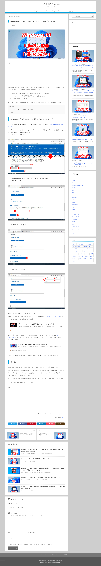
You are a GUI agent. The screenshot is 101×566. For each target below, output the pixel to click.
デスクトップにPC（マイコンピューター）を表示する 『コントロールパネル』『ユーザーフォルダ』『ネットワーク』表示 (82, 163)
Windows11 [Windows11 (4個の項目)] (88, 244)
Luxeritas (74, 195)
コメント (10, 518)
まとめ (12, 112)
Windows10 (74, 212)
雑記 (73, 233)
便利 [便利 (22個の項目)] (92, 253)
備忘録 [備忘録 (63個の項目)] (74, 256)
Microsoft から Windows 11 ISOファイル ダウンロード (22, 109)
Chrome (73, 182)
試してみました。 (59, 413)
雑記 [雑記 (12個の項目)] (74, 261)
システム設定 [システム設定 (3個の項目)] (75, 251)
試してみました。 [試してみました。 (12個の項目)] (83, 258)
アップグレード (50, 413)
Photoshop (74, 199)
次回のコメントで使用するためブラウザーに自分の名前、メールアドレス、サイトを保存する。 (31, 544)
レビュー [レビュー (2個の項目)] (82, 253)
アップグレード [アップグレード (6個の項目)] (76, 248)
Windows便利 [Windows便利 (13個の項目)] (87, 246)
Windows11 (18, 16)
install (73, 192)
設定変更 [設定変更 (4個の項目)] (74, 258)
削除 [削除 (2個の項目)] (79, 256)
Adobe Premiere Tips (76, 178)
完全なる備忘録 (75, 226)
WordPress (74, 221)
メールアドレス (31, 532)
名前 (9, 532)
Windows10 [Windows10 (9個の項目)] (80, 244)
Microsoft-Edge (75, 197)
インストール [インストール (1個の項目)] (87, 248)
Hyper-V (73, 190)
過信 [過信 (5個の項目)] (91, 258)
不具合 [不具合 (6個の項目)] (87, 253)
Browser (73, 180)
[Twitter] (12, 423)
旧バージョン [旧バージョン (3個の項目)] (85, 256)
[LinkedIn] (41, 423)
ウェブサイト (11, 538)
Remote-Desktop (75, 204)
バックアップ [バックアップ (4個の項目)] (87, 251)
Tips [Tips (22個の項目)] (73, 244)
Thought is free (57, 562)
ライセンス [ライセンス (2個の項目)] (75, 253)
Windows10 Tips (75, 214)
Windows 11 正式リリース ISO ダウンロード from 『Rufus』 (36, 458)
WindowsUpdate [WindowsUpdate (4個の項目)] (76, 246)
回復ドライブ (75, 224)
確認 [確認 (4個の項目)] (91, 256)
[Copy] (60, 423)
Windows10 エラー (76, 216)
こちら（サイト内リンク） (53, 316)
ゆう (63, 417)
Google (73, 187)
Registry (73, 202)
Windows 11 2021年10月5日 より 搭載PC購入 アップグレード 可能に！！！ (40, 477)
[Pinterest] (31, 423)
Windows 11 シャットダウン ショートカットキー (82, 139)
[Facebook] (22, 423)
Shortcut (73, 207)
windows (73, 209)
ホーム (11, 16)
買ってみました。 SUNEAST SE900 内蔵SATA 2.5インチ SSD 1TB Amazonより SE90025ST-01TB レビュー (83, 92)
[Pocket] (50, 423)
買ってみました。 (76, 231)
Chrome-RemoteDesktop (77, 185)
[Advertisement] (36, 74)
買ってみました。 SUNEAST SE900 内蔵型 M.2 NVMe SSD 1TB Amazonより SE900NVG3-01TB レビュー (82, 67)
